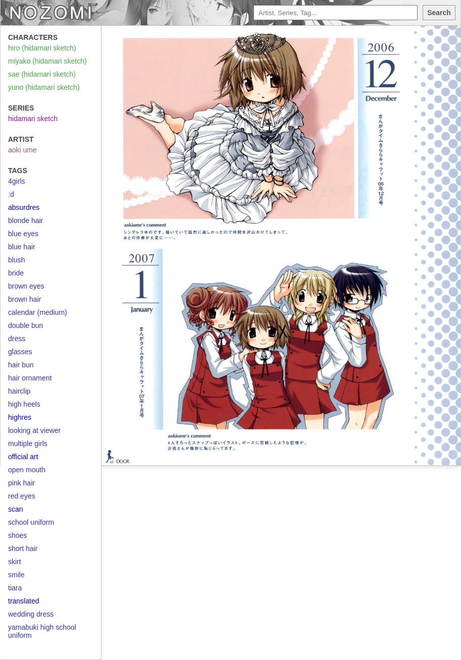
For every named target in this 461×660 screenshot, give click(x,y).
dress (16, 339)
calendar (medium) (37, 312)
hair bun (21, 365)
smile (16, 575)
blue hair (21, 247)
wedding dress (31, 614)
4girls (16, 181)
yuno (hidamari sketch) (44, 87)
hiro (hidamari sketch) (42, 48)
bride (16, 273)
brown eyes (26, 286)
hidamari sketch (33, 119)
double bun (25, 325)
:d (11, 194)
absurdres (23, 207)
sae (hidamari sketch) (42, 74)
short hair (22, 548)
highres (19, 417)
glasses (20, 352)
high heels (24, 404)
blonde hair (25, 220)
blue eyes (23, 234)
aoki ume (22, 150)
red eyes (21, 496)
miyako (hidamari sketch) (47, 61)
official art (23, 457)
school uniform (31, 522)
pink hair (21, 483)
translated (23, 601)
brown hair (24, 299)
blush (16, 260)
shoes (17, 535)
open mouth (26, 470)
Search (439, 13)
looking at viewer (34, 430)
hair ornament (30, 378)
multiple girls (27, 443)
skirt (14, 562)
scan (15, 509)
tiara (15, 588)
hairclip (19, 391)
